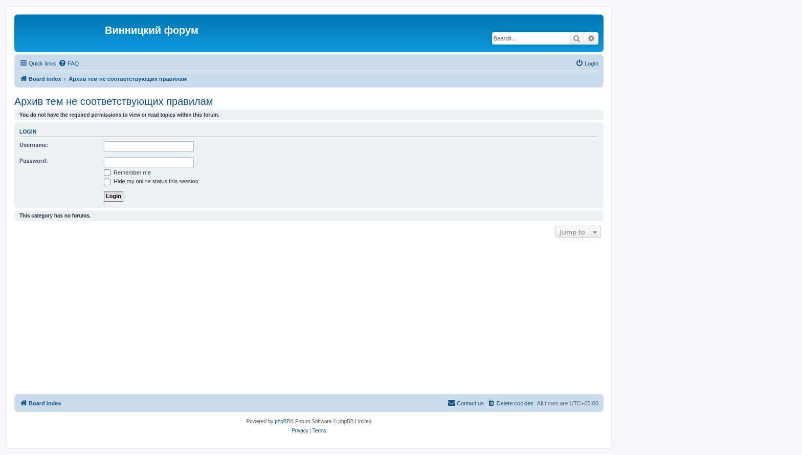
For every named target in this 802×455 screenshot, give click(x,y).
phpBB (282, 421)
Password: (33, 161)
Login (27, 131)
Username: (34, 145)
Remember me (127, 172)
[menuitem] (68, 63)
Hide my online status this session (151, 181)
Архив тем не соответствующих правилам (113, 101)
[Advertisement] (309, 317)
